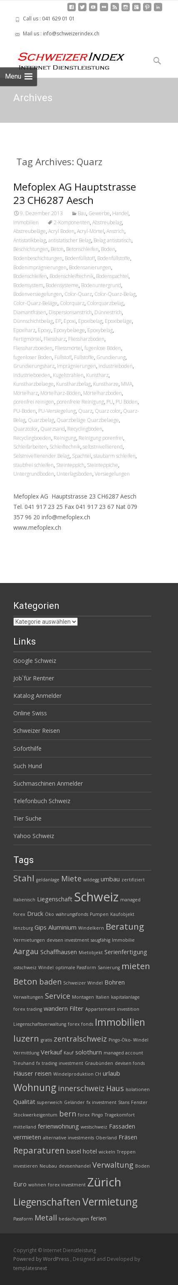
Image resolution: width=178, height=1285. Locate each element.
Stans (123, 1102)
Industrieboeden (31, 375)
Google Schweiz (34, 661)
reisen (43, 1073)
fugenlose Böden (102, 348)
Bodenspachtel (112, 276)
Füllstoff (63, 357)
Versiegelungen (112, 473)
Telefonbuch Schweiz (41, 801)
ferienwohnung (58, 1126)
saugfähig (100, 940)
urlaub (111, 1073)
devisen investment (68, 940)
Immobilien (26, 222)
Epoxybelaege (69, 330)
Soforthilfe (27, 748)
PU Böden (127, 401)
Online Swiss (30, 713)
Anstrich (115, 231)
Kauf (69, 1053)
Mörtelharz (25, 393)
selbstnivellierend (103, 446)
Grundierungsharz (33, 366)
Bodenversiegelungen (37, 294)
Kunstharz (97, 375)
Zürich (104, 1182)
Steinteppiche (102, 465)
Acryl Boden (61, 231)
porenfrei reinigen (33, 401)
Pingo (97, 1115)
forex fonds (80, 1024)
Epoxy (44, 330)
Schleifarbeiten (30, 446)
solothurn (88, 1052)
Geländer (74, 1102)
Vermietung (110, 1201)
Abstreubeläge (29, 231)
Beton (57, 249)
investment (71, 1063)
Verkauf (51, 1052)
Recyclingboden (84, 428)
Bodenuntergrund (101, 285)
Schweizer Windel (83, 983)
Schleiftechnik (64, 446)
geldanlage (47, 880)
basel (74, 1151)
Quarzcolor (25, 428)
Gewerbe (99, 213)
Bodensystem (28, 285)
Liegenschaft (54, 899)
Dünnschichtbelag (33, 321)
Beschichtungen (30, 249)
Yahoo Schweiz (33, 836)
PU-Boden (24, 410)
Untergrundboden (33, 473)
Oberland (106, 1138)
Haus (115, 1088)
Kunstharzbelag (73, 383)
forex (84, 1115)
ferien (98, 1218)
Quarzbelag (41, 420)
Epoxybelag (100, 330)
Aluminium (62, 927)
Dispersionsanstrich (70, 312)
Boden (108, 249)
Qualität (24, 1101)
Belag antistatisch (112, 240)
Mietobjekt (91, 952)
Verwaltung (113, 1165)
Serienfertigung (125, 952)
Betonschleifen (82, 249)
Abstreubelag (107, 222)
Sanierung (109, 967)
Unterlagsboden (74, 473)
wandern (56, 1008)
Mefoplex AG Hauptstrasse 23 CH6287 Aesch (74, 193)
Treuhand (24, 1063)
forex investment (67, 1185)
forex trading (27, 1009)
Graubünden (99, 1063)
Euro (20, 1184)
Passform (23, 1219)
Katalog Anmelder (37, 696)
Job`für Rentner (33, 678)
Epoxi (70, 321)
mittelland (24, 1127)
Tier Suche (27, 818)
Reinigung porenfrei (101, 438)
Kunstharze (106, 383)
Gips (41, 927)
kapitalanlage (125, 997)
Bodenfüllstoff (80, 258)
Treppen (126, 1152)
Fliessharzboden (86, 338)
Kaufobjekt (122, 914)
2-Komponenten (72, 222)
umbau (110, 879)
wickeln (107, 1152)
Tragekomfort (120, 1115)
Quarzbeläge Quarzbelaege (88, 420)
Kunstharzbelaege (33, 383)
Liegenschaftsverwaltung (39, 1024)
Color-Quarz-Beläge (35, 303)
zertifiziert (133, 880)
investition (128, 1009)
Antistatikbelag (29, 240)
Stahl (24, 878)
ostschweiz (25, 967)
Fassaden (122, 1126)
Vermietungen (29, 940)
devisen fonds (130, 1063)
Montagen (83, 997)
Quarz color (108, 410)
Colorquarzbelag (105, 303)
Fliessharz (55, 338)
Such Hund (27, 766)
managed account (123, 1053)
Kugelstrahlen (68, 375)
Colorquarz (72, 303)
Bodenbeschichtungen (37, 258)
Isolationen (138, 1089)
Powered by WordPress (41, 1259)
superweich (49, 1102)
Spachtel (81, 455)
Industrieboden (116, 366)
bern (67, 1114)
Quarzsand (52, 428)
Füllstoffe (84, 357)
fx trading (46, 1063)
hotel (90, 1151)
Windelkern (91, 928)
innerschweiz (81, 1088)
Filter (76, 1008)
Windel (46, 967)
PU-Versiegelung (57, 410)
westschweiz (94, 1127)
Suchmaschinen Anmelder (48, 783)
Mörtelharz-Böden (60, 393)
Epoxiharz (24, 330)
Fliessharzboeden (32, 348)
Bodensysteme (62, 285)
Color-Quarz (78, 294)
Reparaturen (39, 1150)
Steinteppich (70, 465)
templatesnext (30, 1268)
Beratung (125, 926)
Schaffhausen (58, 952)
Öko (49, 914)
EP (58, 321)
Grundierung (111, 357)
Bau (82, 213)
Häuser (23, 1073)
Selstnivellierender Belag (41, 455)
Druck (35, 913)
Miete (71, 878)
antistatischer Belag (69, 240)
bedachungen (74, 1219)
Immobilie (123, 940)
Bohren (114, 982)
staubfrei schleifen (33, 465)
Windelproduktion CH (77, 1074)
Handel (120, 213)
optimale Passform (75, 967)
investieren (25, 1166)
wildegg (91, 880)
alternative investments (68, 1138)
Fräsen (128, 1137)
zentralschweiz (80, 1039)
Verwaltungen (28, 997)
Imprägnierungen (76, 366)
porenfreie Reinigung (80, 401)
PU (109, 401)
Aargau (26, 951)
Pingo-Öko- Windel (128, 1040)
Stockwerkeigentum (35, 1115)
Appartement (100, 1009)
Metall (46, 1218)
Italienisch (24, 900)
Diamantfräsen (29, 312)
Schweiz (96, 896)
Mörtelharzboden (102, 393)
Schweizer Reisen (36, 730)
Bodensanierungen (90, 267)
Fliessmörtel (68, 348)
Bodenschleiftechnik (71, 276)
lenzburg (23, 928)
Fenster (139, 1102)
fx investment (101, 1102)
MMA (126, 383)
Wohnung (34, 1087)
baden (50, 982)
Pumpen (99, 914)
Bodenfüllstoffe (113, 258)
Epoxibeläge (118, 321)
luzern (26, 1038)
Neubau (48, 1166)
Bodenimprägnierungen (40, 267)
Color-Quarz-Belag (115, 294)
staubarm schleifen (115, 455)
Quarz (85, 410)
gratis (46, 1040)
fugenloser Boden (32, 357)
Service (57, 996)
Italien (102, 997)
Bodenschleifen (30, 276)
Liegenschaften (47, 1201)
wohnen (37, 1185)
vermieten (27, 1137)
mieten (135, 966)
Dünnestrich (108, 312)
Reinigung (65, 438)
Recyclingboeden (32, 438)
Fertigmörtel (27, 338)
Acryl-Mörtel (90, 231)
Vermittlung (26, 1053)
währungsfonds (72, 914)
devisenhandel (75, 1166)
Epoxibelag (90, 321)
